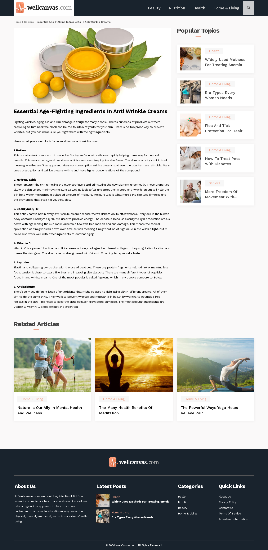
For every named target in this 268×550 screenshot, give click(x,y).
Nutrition (178, 8)
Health (200, 8)
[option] (52, 390)
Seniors (29, 22)
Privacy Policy (228, 502)
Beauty (157, 8)
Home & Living (226, 8)
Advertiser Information (233, 521)
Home (17, 22)
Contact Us (226, 509)
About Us (225, 496)
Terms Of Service (230, 515)
